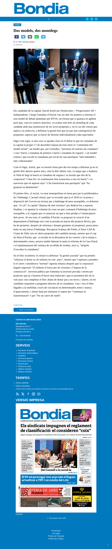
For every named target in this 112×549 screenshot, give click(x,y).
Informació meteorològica (28, 353)
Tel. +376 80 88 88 (23, 336)
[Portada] (49, 19)
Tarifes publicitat (22, 383)
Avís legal (56, 533)
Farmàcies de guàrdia (26, 350)
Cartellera (22, 356)
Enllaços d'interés (25, 372)
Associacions (23, 364)
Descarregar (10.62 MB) (56, 518)
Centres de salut (24, 366)
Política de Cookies (56, 539)
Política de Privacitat (56, 536)
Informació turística (25, 361)
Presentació (56, 531)
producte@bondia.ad (66, 389)
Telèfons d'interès (25, 369)
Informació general (25, 358)
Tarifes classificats (23, 386)
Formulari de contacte (24, 340)
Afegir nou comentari (25, 310)
